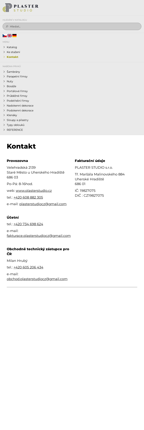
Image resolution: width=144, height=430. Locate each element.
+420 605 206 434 (28, 267)
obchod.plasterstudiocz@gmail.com (37, 279)
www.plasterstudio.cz (34, 191)
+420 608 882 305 (28, 197)
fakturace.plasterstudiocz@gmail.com (39, 236)
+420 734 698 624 (28, 224)
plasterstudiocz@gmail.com (43, 204)
